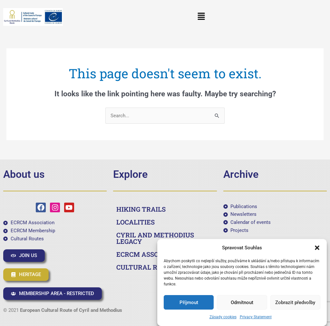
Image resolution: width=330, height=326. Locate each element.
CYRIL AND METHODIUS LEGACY (155, 238)
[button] (317, 248)
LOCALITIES (135, 222)
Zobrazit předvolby (295, 302)
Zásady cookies (223, 317)
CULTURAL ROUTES (147, 267)
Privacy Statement (256, 317)
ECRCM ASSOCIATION (150, 254)
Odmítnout (242, 302)
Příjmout (189, 302)
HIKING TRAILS (141, 209)
